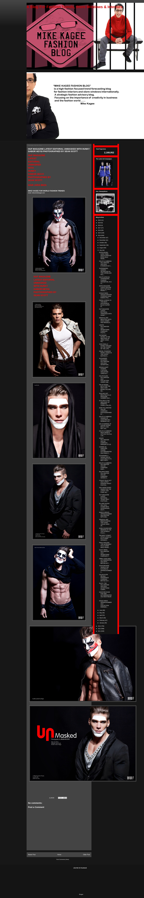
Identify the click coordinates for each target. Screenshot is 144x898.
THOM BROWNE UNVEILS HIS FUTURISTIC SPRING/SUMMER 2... (105, 569)
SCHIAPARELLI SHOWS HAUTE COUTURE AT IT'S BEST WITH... (105, 458)
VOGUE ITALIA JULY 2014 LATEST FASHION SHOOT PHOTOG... (105, 483)
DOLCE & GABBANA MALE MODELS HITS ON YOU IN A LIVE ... (105, 433)
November (102, 240)
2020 (99, 220)
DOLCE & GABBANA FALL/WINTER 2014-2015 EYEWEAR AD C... (105, 263)
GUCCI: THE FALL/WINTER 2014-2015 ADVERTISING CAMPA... (104, 586)
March (101, 618)
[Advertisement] (40, 878)
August (101, 247)
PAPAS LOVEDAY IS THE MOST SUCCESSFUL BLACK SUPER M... (105, 303)
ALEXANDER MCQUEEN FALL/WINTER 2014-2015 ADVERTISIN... (104, 361)
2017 (99, 228)
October (101, 242)
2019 (99, 222)
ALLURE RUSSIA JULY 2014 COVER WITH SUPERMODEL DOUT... (104, 506)
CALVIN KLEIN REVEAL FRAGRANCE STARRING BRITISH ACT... (104, 578)
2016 (99, 230)
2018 (99, 225)
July (100, 250)
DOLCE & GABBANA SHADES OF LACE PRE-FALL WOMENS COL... (105, 419)
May (100, 612)
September (102, 245)
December (102, 237)
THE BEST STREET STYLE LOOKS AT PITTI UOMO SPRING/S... (105, 538)
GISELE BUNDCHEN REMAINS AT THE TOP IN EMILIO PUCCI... (105, 531)
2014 (99, 235)
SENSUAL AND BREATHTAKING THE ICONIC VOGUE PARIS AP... (104, 522)
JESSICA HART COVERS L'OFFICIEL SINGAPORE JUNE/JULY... (103, 370)
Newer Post (32, 854)
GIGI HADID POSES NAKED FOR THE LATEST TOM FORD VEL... (105, 490)
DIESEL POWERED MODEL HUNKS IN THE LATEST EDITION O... (105, 353)
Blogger (81, 894)
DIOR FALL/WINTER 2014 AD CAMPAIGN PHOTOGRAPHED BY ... (105, 411)
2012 (99, 628)
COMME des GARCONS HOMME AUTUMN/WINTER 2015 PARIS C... (105, 450)
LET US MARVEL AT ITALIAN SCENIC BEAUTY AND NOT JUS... (105, 426)
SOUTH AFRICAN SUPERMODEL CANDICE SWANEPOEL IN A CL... (105, 280)
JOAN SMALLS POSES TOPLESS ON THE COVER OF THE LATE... (105, 346)
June (101, 610)
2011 (99, 631)
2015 (99, 233)
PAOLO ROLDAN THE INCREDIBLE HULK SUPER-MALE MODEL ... (105, 545)
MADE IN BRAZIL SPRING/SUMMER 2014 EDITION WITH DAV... (105, 515)
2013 (99, 626)
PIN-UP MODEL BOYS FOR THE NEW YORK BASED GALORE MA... (105, 388)
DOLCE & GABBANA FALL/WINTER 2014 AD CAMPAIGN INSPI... (105, 466)
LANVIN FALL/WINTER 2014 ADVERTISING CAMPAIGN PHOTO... (104, 329)
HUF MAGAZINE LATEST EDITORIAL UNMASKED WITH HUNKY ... (105, 312)
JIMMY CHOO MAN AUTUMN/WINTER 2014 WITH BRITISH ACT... (105, 561)
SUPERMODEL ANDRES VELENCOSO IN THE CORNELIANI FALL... (105, 271)
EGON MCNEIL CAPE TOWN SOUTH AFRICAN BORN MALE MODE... (105, 255)
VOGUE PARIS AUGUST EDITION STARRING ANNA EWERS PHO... (105, 295)
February (102, 620)
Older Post (86, 854)
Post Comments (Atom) (62, 859)
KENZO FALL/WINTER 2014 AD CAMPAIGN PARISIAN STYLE (105, 441)
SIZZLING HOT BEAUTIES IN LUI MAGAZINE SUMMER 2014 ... (105, 396)
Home (59, 854)
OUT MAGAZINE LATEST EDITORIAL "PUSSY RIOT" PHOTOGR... (104, 498)
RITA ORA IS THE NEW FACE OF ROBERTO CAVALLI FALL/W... (105, 403)
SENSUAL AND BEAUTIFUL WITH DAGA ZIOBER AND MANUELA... (105, 320)
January (101, 623)
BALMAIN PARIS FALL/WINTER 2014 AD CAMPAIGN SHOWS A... (104, 475)
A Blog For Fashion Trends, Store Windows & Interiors (75, 7)
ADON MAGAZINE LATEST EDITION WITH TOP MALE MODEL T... (105, 288)
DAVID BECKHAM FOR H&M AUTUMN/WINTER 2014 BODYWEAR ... (105, 595)
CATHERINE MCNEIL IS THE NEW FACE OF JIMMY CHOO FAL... (104, 338)
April (100, 615)
